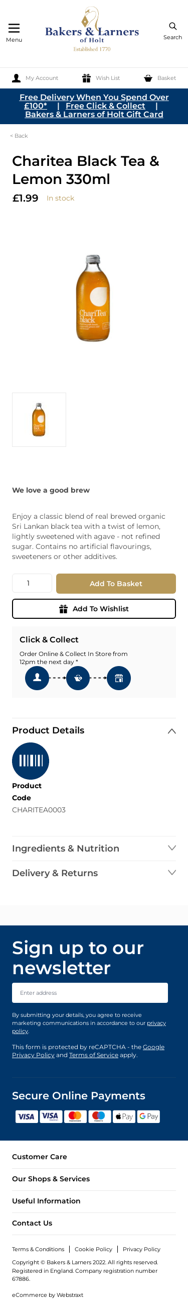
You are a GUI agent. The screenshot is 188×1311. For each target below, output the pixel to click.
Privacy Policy (141, 1249)
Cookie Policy (93, 1249)
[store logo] (93, 30)
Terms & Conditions (38, 1249)
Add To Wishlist (94, 608)
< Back (19, 135)
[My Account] (35, 78)
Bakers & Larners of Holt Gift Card (94, 114)
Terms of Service (93, 1055)
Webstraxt (70, 1294)
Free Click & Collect (105, 106)
